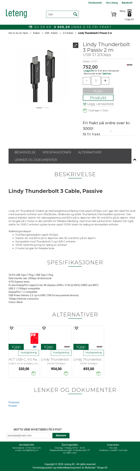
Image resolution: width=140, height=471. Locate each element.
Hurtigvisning (29, 352)
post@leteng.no (30, 450)
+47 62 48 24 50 (33, 447)
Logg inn (129, 19)
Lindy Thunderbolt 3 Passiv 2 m (95, 33)
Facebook (103, 450)
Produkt (98, 97)
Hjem (25, 33)
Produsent (14, 402)
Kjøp (98, 90)
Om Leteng (112, 2)
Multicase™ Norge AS (96, 467)
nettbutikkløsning (65, 467)
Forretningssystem (42, 467)
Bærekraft (127, 2)
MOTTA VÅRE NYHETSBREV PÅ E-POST (38, 429)
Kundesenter (95, 2)
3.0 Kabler (68, 33)
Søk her (106, 73)
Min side (113, 447)
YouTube (123, 450)
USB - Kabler (51, 33)
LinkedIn (113, 450)
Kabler (36, 33)
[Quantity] (96, 80)
